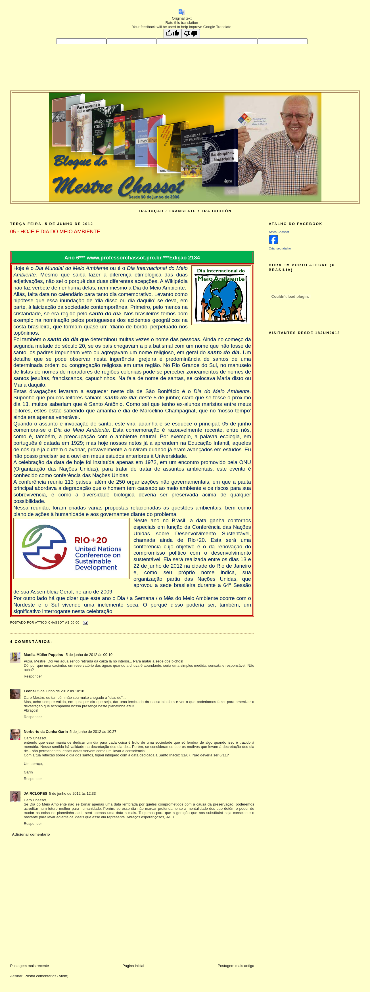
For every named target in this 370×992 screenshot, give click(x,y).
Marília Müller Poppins (44, 655)
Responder (33, 676)
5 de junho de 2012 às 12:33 (72, 793)
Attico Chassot (279, 232)
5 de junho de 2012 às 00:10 (89, 655)
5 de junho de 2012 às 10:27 (93, 731)
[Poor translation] (191, 33)
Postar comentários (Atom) (46, 976)
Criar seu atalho (280, 248)
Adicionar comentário (31, 834)
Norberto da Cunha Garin (46, 731)
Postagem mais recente (29, 966)
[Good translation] (173, 33)
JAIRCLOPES (35, 793)
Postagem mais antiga (236, 966)
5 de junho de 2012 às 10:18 (60, 691)
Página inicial (133, 966)
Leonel (30, 691)
